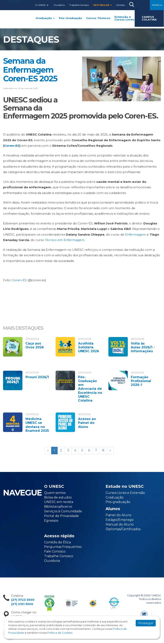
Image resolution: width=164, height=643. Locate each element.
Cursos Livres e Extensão (125, 493)
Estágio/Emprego (120, 520)
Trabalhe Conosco (79, 5)
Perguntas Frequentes (62, 547)
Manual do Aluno (120, 524)
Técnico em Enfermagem (65, 240)
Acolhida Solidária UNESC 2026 (88, 347)
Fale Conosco (55, 551)
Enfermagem (135, 234)
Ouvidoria (59, 5)
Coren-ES (11, 146)
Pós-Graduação (70, 18)
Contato (120, 5)
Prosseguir (145, 623)
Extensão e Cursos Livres (124, 18)
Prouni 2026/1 (37, 377)
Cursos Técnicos (98, 18)
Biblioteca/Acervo (58, 506)
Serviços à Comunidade (63, 511)
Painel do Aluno (118, 515)
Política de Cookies (59, 632)
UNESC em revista (58, 502)
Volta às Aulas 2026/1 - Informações (143, 347)
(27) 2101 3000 (22, 604)
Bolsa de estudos (58, 497)
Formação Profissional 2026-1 (141, 381)
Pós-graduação (118, 502)
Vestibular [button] (102, 5)
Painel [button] (157, 5)
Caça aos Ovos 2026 (34, 345)
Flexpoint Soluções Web (158, 613)
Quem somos (55, 493)
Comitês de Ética (57, 542)
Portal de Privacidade (61, 516)
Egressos (51, 520)
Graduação (45, 18)
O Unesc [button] (41, 5)
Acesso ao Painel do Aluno (87, 423)
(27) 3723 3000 (22, 600)
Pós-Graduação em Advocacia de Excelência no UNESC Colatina (90, 388)
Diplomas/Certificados (123, 529)
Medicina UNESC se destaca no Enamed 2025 (37, 425)
